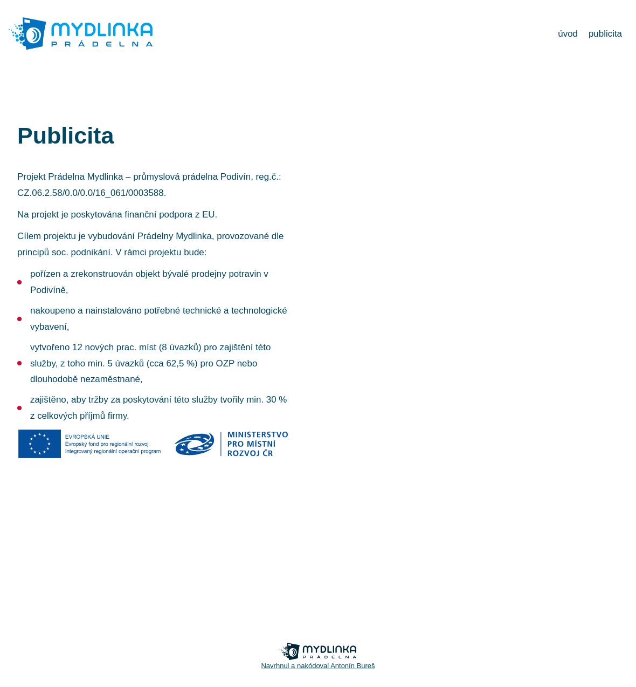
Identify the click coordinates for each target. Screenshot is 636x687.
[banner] (81, 48)
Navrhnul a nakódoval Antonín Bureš (318, 666)
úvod (568, 34)
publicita (605, 34)
